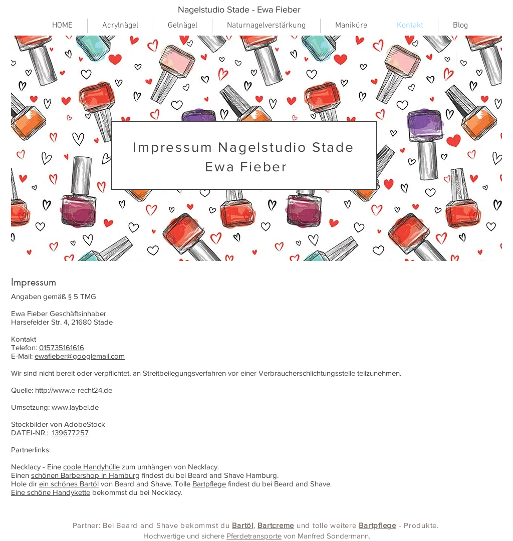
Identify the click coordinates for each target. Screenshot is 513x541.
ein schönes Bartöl (69, 483)
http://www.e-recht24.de (73, 390)
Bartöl (242, 525)
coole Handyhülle (91, 466)
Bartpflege (209, 483)
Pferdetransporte (254, 535)
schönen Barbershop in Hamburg (85, 475)
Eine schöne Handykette (50, 492)
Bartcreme (276, 525)
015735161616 (61, 347)
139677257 (70, 432)
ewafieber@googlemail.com (80, 356)
